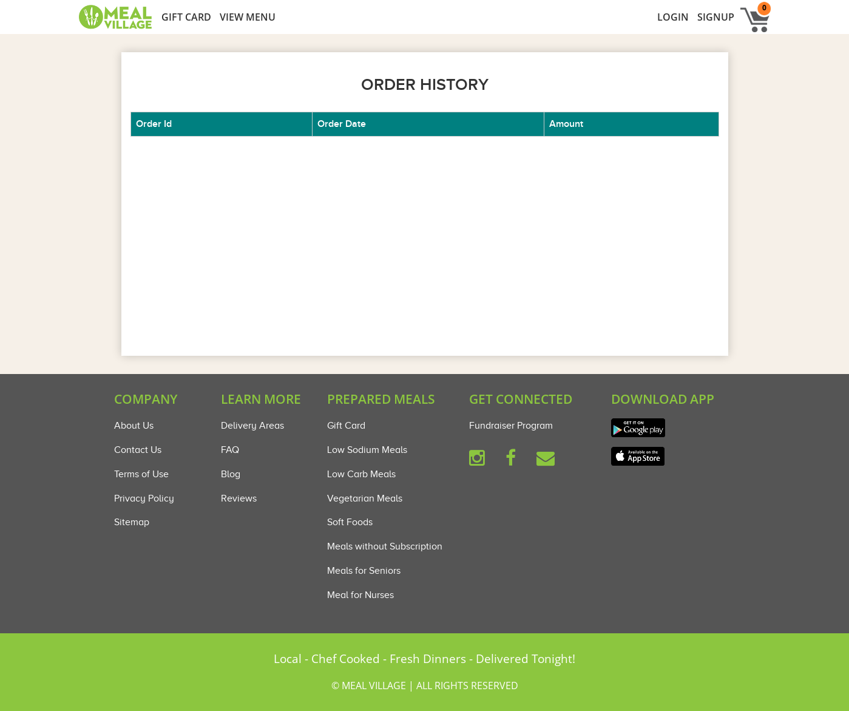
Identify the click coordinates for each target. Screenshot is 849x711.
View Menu (248, 17)
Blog (230, 474)
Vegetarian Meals (364, 498)
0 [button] (764, 7)
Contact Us (137, 449)
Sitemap (131, 522)
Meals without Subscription (384, 546)
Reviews (239, 498)
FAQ (230, 449)
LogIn (673, 17)
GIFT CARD (186, 17)
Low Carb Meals (361, 474)
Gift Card (346, 425)
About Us (134, 425)
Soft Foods (350, 522)
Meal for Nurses (360, 595)
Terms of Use (141, 474)
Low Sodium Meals (367, 449)
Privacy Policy (144, 498)
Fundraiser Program (511, 425)
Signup (715, 17)
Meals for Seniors (364, 570)
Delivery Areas (252, 425)
